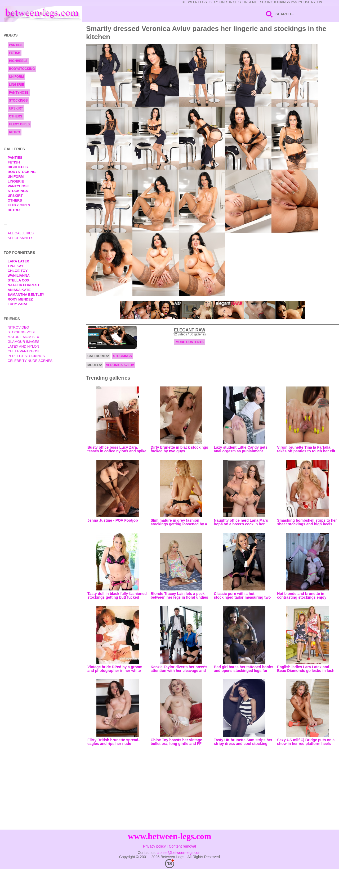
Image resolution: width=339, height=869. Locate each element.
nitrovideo (18, 327)
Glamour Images (23, 342)
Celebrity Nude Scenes (30, 361)
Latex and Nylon (23, 346)
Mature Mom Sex (23, 337)
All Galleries (21, 233)
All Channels (20, 238)
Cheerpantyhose (24, 351)
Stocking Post (22, 332)
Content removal (182, 846)
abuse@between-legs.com (179, 852)
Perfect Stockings (26, 356)
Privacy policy (154, 846)
